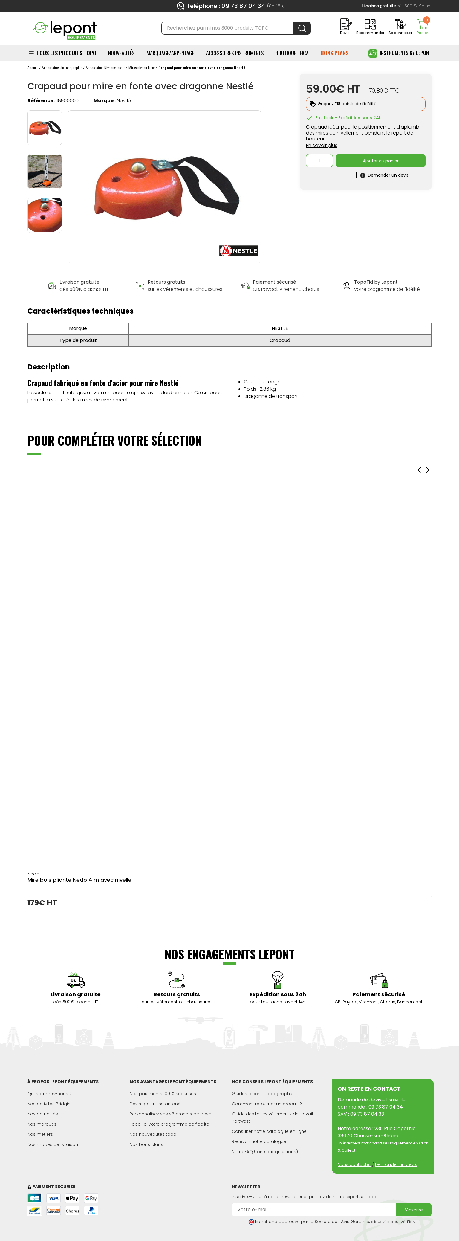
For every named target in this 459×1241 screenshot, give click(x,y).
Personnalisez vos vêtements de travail (171, 1114)
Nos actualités (42, 1114)
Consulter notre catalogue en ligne (269, 1131)
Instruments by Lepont (400, 53)
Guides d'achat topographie (262, 1094)
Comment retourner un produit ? (267, 1104)
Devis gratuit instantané (155, 1104)
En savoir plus (321, 145)
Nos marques (41, 1124)
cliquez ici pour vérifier (392, 1221)
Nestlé (124, 100)
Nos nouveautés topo (153, 1134)
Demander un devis (396, 1164)
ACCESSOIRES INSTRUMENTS (235, 53)
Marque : (105, 100)
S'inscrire (414, 1210)
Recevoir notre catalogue (259, 1141)
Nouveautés (121, 53)
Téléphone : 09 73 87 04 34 (225, 6)
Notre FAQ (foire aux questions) (265, 1152)
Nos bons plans (146, 1144)
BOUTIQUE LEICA (292, 53)
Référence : (41, 100)
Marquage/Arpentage (170, 53)
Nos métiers (40, 1134)
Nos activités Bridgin (49, 1104)
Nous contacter (354, 1164)
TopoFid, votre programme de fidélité (169, 1124)
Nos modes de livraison (52, 1144)
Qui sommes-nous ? (49, 1094)
